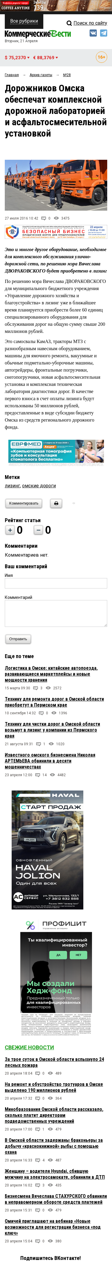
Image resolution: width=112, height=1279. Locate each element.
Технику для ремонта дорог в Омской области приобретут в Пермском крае (54, 702)
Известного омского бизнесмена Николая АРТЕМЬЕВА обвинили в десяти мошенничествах (50, 761)
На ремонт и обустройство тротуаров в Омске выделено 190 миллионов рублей (54, 1087)
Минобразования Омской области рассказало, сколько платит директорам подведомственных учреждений (54, 1115)
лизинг (12, 486)
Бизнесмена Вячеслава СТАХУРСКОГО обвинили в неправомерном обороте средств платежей (56, 1199)
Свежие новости (29, 1047)
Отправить (19, 639)
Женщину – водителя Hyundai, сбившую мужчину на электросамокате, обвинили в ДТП (55, 1174)
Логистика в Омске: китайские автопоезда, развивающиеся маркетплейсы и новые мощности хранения (51, 674)
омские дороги (39, 486)
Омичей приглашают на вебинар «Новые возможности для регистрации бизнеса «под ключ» (53, 1227)
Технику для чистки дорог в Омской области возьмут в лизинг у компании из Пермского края (52, 730)
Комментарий (18, 597)
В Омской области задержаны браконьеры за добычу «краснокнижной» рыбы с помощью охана (54, 1146)
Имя (9, 575)
